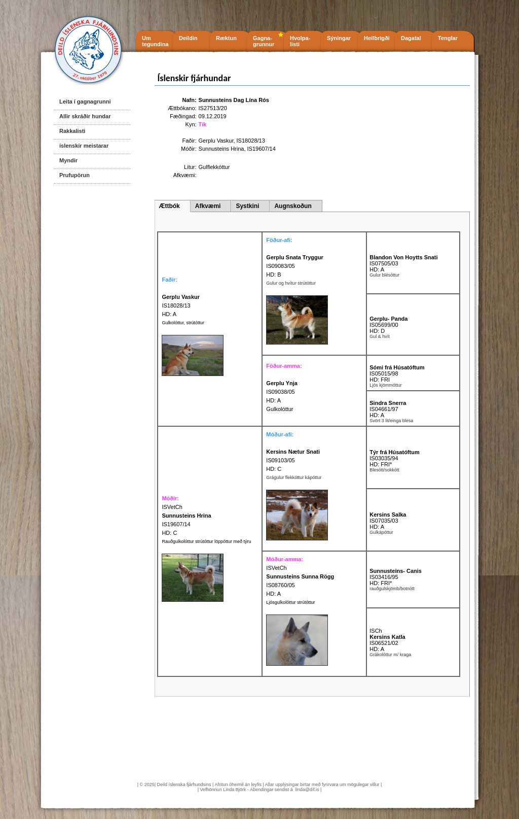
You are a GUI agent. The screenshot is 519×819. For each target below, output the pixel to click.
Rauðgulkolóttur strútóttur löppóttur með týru (206, 541)
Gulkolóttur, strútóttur (183, 322)
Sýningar (339, 38)
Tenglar (448, 38)
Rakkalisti (72, 131)
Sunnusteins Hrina (221, 149)
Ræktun (226, 38)
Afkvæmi (208, 206)
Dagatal (411, 38)
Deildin (188, 38)
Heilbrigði (377, 38)
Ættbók (169, 206)
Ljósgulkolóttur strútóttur (290, 602)
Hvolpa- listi (300, 41)
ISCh (375, 631)
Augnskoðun (292, 206)
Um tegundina (155, 41)
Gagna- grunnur (263, 41)
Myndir (68, 160)
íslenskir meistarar (83, 146)
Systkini (247, 206)
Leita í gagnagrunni (84, 101)
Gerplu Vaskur (216, 141)
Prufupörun (74, 175)
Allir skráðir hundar (84, 116)
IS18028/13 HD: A (181, 305)
